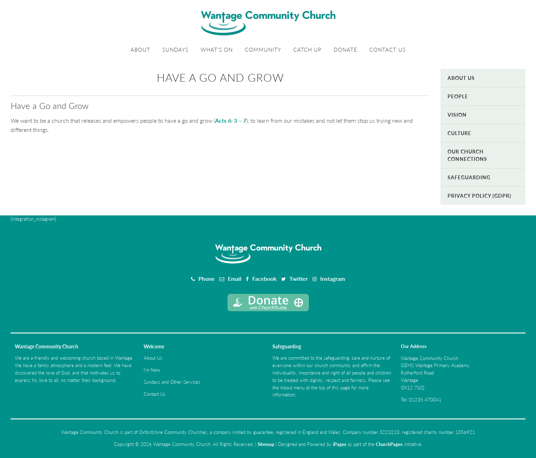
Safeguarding (469, 177)
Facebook (264, 278)
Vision (457, 115)
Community (263, 49)
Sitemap (266, 444)
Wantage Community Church (46, 346)
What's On (217, 49)
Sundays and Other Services (172, 382)
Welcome (154, 346)
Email (234, 278)
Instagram (332, 278)
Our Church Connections (467, 155)
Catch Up (307, 49)
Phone (206, 278)
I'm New (152, 370)
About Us (461, 78)
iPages (339, 444)
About (140, 49)
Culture (459, 133)
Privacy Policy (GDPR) (479, 196)
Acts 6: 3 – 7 (230, 120)
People (458, 96)
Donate (345, 49)
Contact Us (387, 49)
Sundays (175, 49)
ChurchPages (389, 444)
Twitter (298, 278)
